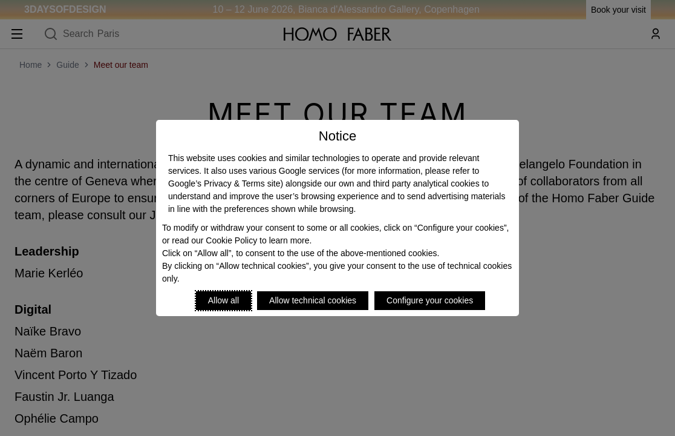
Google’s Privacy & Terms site (224, 183)
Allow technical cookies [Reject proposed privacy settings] (312, 300)
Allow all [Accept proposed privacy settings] (223, 300)
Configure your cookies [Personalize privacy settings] (429, 300)
